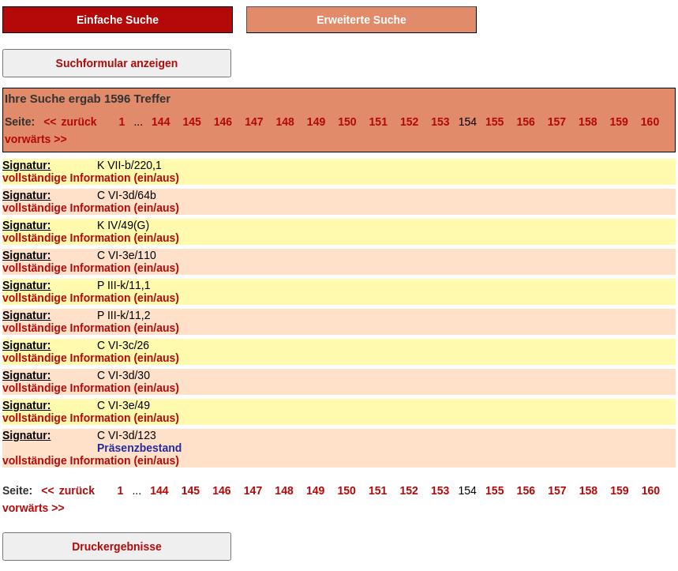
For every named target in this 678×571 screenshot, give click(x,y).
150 (347, 121)
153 (440, 121)
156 (525, 121)
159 (618, 121)
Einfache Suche (118, 19)
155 (494, 121)
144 (161, 121)
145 (191, 121)
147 (254, 121)
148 (285, 121)
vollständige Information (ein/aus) (90, 177)
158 (588, 121)
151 (378, 121)
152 (409, 121)
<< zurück (74, 121)
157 (557, 121)
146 (223, 121)
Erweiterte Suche (361, 19)
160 (650, 121)
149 (316, 121)
